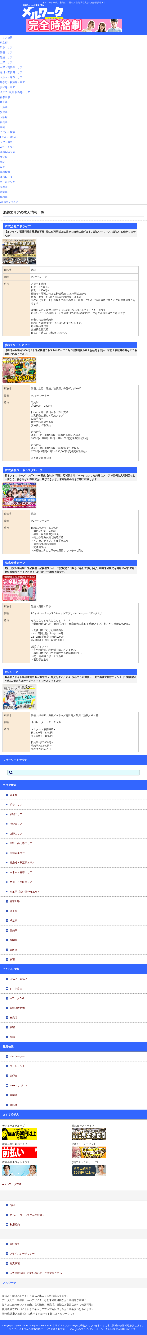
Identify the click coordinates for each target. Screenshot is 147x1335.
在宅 (2, 127)
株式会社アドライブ (18, 226)
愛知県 (3, 112)
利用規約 (15, 1224)
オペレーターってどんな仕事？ (27, 1214)
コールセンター (8, 182)
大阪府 (3, 117)
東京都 (3, 42)
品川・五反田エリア (11, 72)
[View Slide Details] (74, 25)
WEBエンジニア (9, 202)
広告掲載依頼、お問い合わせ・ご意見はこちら (36, 1273)
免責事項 (15, 1263)
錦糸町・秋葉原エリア (12, 82)
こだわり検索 (7, 132)
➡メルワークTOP (12, 1184)
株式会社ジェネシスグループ (23, 470)
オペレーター (7, 177)
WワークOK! (7, 147)
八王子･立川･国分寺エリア (15, 92)
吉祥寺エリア (7, 87)
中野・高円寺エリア (11, 67)
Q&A (12, 1205)
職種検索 (5, 172)
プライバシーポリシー (22, 1253)
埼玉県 (3, 102)
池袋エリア (6, 57)
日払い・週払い (8, 137)
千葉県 (3, 107)
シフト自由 (6, 142)
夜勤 (2, 167)
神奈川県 (5, 97)
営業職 (3, 192)
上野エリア (6, 62)
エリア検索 (6, 37)
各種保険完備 (7, 152)
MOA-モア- (12, 671)
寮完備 (3, 157)
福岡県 (3, 122)
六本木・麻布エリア (11, 77)
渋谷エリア (6, 47)
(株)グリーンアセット (19, 345)
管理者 (3, 187)
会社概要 (15, 1244)
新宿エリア (6, 52)
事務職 (3, 197)
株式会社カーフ (15, 562)
